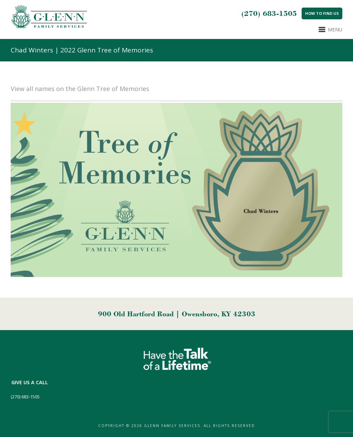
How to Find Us (322, 13)
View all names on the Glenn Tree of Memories (80, 89)
